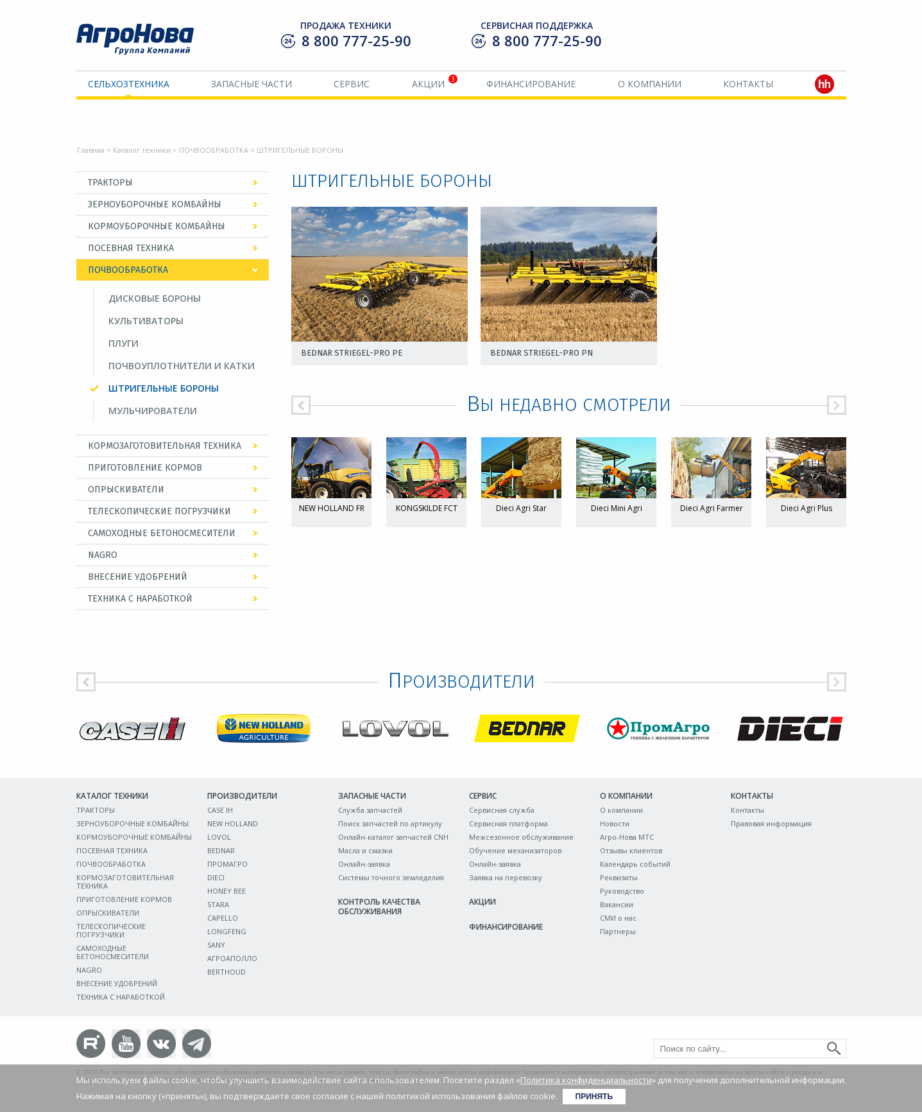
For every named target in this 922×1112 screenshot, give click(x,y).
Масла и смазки (365, 850)
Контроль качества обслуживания (379, 906)
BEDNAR (221, 850)
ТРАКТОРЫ (110, 182)
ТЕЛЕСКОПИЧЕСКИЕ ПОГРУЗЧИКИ (159, 511)
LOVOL (219, 837)
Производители (242, 796)
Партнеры (618, 931)
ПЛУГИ (123, 343)
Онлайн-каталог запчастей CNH (393, 837)
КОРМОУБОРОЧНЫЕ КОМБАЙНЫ (156, 226)
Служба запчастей (370, 810)
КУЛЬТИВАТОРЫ (146, 321)
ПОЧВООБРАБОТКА (213, 150)
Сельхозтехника (128, 84)
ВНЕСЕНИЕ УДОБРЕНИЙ (137, 576)
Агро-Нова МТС (627, 837)
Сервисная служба (501, 810)
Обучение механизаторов (515, 850)
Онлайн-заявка (364, 864)
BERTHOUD (226, 972)
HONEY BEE (226, 891)
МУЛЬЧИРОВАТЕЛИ (152, 410)
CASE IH (220, 810)
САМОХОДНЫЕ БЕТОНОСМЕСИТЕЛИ (161, 533)
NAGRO (102, 555)
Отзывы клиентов (631, 850)
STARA (218, 904)
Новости (614, 823)
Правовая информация (771, 823)
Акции (428, 84)
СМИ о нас (618, 918)
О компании (649, 84)
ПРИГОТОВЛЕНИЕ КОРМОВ (145, 467)
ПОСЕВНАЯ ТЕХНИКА (131, 248)
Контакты (748, 84)
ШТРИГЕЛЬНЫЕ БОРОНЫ (163, 388)
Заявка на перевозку (505, 877)
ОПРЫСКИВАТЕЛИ (126, 489)
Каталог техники (142, 150)
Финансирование (531, 84)
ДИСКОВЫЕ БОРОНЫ (154, 298)
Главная (91, 150)
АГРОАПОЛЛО (232, 958)
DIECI (216, 877)
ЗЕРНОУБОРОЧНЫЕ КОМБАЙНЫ (154, 204)
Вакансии (616, 904)
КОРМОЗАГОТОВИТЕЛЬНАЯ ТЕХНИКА (164, 445)
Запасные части (251, 84)
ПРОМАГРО (227, 864)
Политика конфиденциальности (586, 1080)
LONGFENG (226, 931)
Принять (594, 1096)
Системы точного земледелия (391, 877)
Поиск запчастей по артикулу (390, 823)
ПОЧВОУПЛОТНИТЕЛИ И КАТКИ (181, 366)
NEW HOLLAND (232, 823)
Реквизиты (619, 877)
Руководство (622, 891)
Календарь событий (635, 864)
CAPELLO (222, 918)
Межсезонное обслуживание (521, 837)
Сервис (352, 84)
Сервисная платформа (508, 823)
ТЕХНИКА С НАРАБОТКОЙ (140, 598)
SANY (216, 945)
